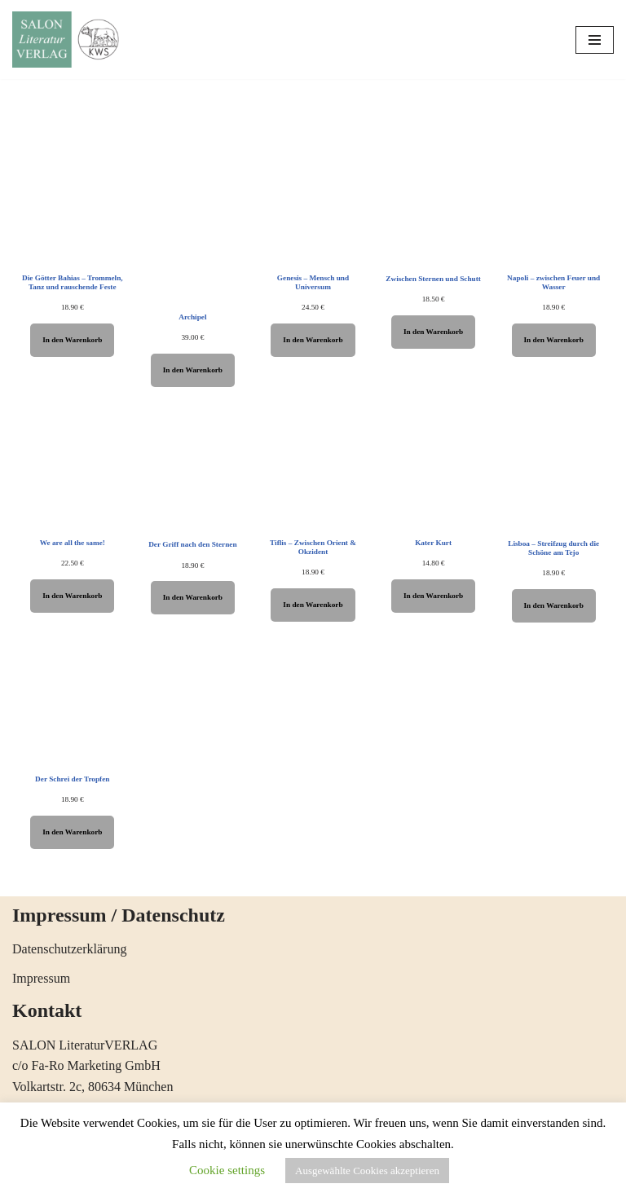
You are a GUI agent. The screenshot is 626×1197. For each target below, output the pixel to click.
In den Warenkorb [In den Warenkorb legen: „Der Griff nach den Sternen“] (193, 597)
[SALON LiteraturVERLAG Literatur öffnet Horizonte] (69, 39)
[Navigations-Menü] (594, 40)
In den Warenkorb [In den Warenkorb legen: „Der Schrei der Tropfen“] (72, 832)
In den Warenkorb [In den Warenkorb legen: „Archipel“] (193, 370)
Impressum (41, 978)
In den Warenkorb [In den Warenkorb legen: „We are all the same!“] (72, 596)
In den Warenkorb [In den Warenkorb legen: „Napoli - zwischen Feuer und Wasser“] (554, 340)
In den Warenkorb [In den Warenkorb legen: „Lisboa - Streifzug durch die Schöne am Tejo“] (554, 605)
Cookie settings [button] (227, 1170)
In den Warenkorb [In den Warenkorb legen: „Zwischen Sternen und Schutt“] (433, 332)
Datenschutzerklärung (69, 949)
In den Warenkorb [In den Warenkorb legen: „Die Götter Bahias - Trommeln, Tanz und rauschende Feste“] (72, 340)
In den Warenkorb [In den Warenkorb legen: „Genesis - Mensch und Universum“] (312, 340)
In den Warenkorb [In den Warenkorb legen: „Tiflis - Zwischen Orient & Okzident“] (312, 605)
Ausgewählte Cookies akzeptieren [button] (367, 1170)
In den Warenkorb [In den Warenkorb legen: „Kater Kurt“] (433, 596)
